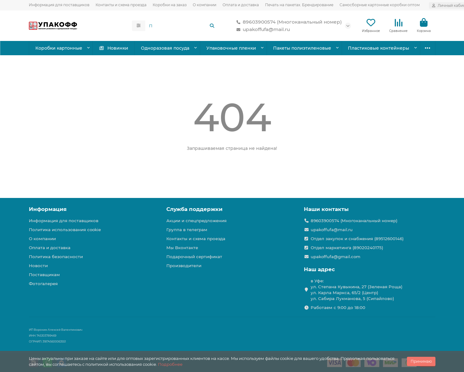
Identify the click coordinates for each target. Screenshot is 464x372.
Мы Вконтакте (182, 247)
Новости (38, 265)
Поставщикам (44, 274)
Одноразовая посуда (165, 48)
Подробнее (170, 364)
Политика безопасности (56, 256)
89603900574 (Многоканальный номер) (288, 22)
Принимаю (421, 361)
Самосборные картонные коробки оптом (380, 4)
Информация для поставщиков (59, 4)
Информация (48, 209)
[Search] (181, 25)
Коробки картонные (58, 48)
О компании (204, 4)
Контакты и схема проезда (121, 4)
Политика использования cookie (65, 229)
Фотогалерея (43, 283)
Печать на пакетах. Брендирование (299, 4)
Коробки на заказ (170, 4)
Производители (183, 265)
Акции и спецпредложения (196, 220)
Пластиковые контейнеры (378, 48)
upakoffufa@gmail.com (335, 256)
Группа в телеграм (186, 229)
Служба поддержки (194, 209)
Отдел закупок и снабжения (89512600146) (357, 238)
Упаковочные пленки (231, 48)
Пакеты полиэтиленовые (302, 48)
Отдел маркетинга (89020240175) (347, 247)
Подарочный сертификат (194, 256)
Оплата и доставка (241, 4)
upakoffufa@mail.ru (262, 29)
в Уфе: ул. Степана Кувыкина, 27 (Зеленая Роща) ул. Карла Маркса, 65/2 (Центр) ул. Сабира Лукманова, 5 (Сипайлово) (357, 289)
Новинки (113, 48)
